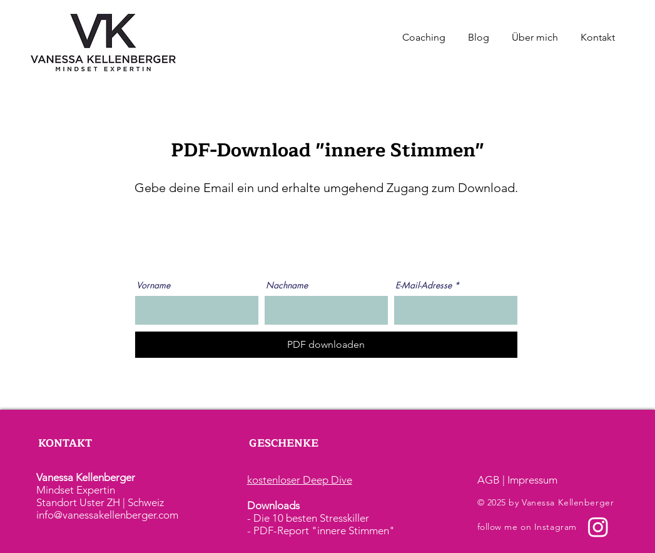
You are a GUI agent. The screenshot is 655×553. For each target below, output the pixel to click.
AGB (488, 480)
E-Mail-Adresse (423, 285)
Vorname (153, 285)
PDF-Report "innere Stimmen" (324, 530)
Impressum (532, 480)
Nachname (287, 285)
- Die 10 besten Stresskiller (308, 518)
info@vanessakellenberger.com (107, 515)
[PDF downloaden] (326, 345)
